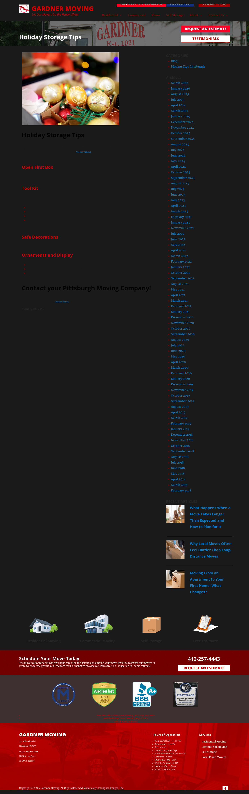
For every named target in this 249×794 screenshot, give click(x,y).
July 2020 (177, 345)
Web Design (90, 788)
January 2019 (180, 429)
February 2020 (181, 373)
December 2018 (182, 434)
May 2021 (177, 289)
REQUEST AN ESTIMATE (141, 3)
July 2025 (177, 99)
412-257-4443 (214, 3)
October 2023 (180, 172)
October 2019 (180, 395)
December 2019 (182, 384)
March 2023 (179, 211)
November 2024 (182, 127)
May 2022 (178, 245)
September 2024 (183, 138)
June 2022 (178, 239)
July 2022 (177, 233)
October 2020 (180, 328)
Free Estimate (205, 640)
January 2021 (180, 312)
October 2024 (180, 133)
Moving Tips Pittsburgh (188, 66)
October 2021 (180, 272)
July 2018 (177, 462)
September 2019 (182, 401)
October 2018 (180, 446)
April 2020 (178, 362)
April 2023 (178, 205)
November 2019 (182, 390)
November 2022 (182, 228)
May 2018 (177, 473)
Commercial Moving (97, 640)
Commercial (136, 15)
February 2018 (181, 490)
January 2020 (180, 379)
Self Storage (174, 15)
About (194, 15)
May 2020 (178, 356)
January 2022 (180, 267)
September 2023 (182, 178)
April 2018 (178, 479)
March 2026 (179, 83)
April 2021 (178, 295)
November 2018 (182, 440)
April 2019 (178, 412)
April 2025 (178, 105)
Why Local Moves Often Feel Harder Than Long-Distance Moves (211, 550)
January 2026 (180, 88)
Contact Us (216, 15)
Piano (156, 15)
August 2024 (180, 144)
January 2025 (180, 116)
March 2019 (179, 418)
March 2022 (179, 256)
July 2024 (177, 150)
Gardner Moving (83, 152)
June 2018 (178, 468)
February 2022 (181, 261)
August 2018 (179, 457)
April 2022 (178, 250)
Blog (174, 61)
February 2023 (181, 217)
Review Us (180, 3)
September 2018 (182, 451)
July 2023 (177, 189)
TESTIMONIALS (205, 38)
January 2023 (180, 222)
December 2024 (182, 122)
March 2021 (179, 300)
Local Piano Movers (214, 757)
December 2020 (182, 317)
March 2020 (179, 367)
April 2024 (178, 166)
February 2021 (181, 306)
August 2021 (179, 284)
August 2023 (180, 183)
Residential (110, 15)
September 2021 (182, 278)
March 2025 (179, 111)
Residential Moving (43, 640)
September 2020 (183, 334)
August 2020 (180, 339)
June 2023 (178, 194)
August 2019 (180, 406)
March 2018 (179, 485)
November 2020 (182, 323)
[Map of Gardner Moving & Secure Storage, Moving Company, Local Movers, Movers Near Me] (106, 745)
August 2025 (180, 94)
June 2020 (178, 351)
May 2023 (178, 200)
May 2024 (178, 161)
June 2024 (178, 155)
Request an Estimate (204, 667)
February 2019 (181, 423)
